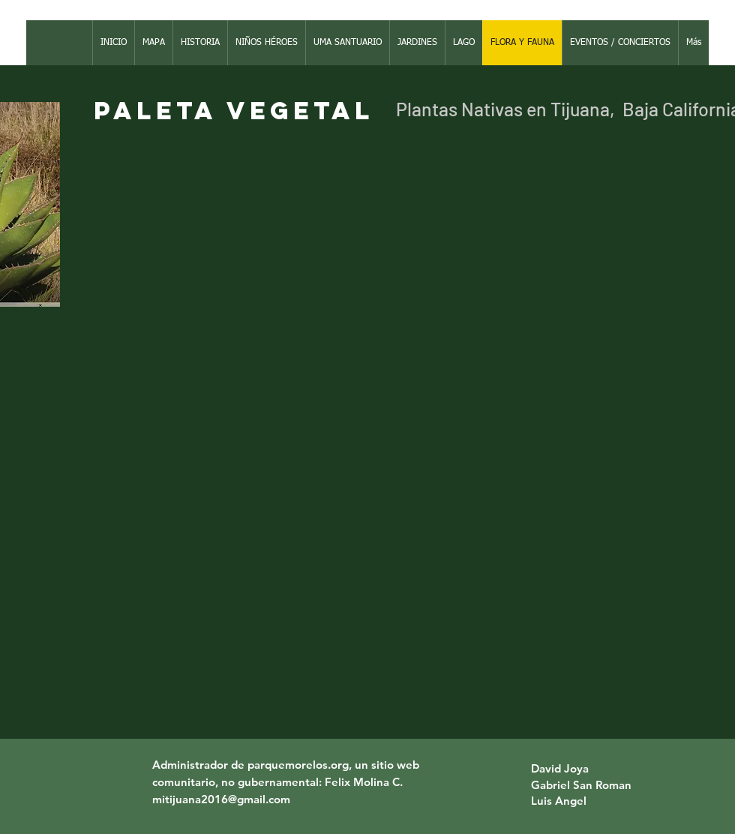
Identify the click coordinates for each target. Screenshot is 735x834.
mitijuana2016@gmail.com (221, 799)
